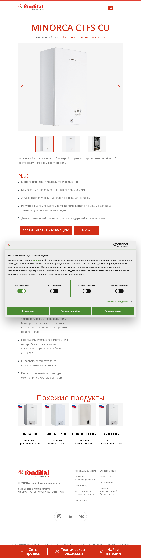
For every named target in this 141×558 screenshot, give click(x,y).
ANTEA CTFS (111, 434)
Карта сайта (81, 499)
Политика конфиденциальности (85, 478)
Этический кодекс (109, 470)
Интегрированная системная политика (85, 492)
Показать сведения (117, 301)
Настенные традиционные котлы (84, 37)
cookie (36, 260)
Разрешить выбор (70, 311)
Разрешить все (113, 311)
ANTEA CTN (29, 434)
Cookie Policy (81, 485)
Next (119, 87)
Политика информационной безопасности (108, 491)
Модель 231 (106, 476)
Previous (22, 87)
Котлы (54, 37)
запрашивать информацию (46, 230)
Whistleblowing (107, 482)
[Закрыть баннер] (133, 245)
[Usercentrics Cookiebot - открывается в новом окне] (115, 245)
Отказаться (28, 311)
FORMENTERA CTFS (84, 434)
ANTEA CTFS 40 (57, 434)
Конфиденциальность (85, 470)
